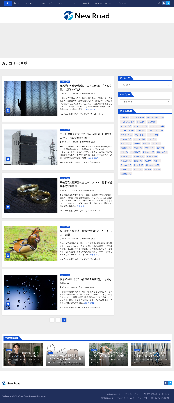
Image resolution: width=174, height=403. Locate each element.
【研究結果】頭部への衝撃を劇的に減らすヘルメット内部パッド (150, 355)
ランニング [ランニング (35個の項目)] (139, 139)
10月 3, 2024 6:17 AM (101, 360)
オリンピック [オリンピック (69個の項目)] (127, 122)
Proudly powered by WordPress (12, 396)
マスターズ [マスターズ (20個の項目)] (127, 135)
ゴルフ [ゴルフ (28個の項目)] (152, 122)
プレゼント (122, 3)
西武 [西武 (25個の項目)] (148, 169)
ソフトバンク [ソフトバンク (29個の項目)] (140, 126)
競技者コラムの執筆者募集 (160, 398)
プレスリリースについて (103, 3)
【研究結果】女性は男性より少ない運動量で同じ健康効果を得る (107, 355)
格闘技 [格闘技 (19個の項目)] (138, 161)
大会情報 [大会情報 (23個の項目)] (126, 148)
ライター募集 (142, 398)
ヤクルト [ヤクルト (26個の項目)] (126, 139)
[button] (159, 3)
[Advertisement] (87, 40)
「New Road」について (112, 394)
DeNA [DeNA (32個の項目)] (125, 118)
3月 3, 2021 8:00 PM (69, 287)
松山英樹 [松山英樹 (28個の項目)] (126, 161)
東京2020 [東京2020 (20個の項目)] (139, 156)
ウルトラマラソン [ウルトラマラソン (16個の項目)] (155, 118)
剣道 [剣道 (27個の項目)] (146, 143)
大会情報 (85, 3)
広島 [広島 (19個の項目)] (124, 152)
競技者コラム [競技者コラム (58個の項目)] (152, 165)
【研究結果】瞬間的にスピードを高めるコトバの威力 (22, 354)
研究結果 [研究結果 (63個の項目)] (139, 165)
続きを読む (91, 109)
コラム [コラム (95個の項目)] (141, 122)
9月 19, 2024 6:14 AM (144, 360)
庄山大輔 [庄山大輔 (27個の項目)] (135, 152)
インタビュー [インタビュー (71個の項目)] (137, 118)
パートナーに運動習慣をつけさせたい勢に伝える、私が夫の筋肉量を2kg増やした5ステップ (64, 360)
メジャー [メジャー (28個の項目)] (153, 135)
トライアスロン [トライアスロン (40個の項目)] (156, 126)
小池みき (73, 362)
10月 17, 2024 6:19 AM (16, 360)
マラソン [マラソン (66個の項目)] (140, 135)
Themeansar (41, 396)
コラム (73, 3)
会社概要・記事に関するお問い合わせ (157, 394)
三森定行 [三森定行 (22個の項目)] (126, 143)
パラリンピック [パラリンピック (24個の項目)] (155, 130)
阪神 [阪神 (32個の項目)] (157, 169)
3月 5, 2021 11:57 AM (70, 93)
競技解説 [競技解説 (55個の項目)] (126, 169)
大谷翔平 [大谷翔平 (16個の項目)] (149, 148)
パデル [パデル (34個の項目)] (141, 130)
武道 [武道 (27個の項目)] (157, 161)
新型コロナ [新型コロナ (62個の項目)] (148, 152)
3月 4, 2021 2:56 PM (69, 190)
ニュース (62, 81)
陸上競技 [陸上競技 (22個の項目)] (126, 174)
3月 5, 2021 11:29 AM (70, 142)
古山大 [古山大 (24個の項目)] (156, 143)
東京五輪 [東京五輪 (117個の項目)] (152, 156)
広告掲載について (107, 398)
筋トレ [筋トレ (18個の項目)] (138, 169)
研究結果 (9, 350)
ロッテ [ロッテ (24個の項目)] (152, 139)
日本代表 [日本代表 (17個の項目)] (126, 156)
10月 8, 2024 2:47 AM (58, 362)
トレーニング (46, 3)
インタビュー (31, 3)
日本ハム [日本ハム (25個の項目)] (162, 152)
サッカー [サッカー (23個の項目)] (126, 126)
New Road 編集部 (87, 93)
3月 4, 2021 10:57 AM (70, 239)
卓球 (68, 81)
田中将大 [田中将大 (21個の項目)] (126, 165)
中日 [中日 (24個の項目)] (137, 143)
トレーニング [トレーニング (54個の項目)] (127, 130)
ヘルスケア (61, 3)
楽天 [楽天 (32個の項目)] (148, 161)
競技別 (17, 3)
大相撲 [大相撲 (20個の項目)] (138, 148)
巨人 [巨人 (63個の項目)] (160, 148)
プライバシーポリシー (132, 394)
